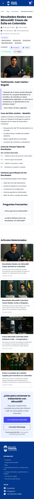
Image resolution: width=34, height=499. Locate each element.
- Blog (5, 465)
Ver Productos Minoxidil (17, 420)
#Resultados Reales (7, 43)
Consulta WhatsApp (17, 427)
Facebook (15, 48)
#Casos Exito (26, 40)
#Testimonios (17, 40)
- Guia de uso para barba (12, 479)
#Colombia (18, 43)
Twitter (26, 48)
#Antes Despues (6, 40)
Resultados (5, 37)
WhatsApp (6, 52)
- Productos (7, 460)
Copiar (17, 52)
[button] (3, 3)
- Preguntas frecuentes (11, 462)
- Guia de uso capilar (10, 476)
